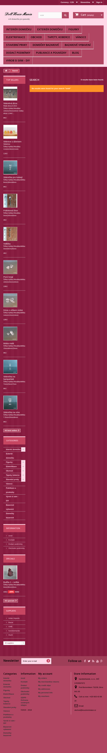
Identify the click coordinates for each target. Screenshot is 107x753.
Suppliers (11, 610)
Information (13, 528)
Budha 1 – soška (11, 582)
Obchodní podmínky (16, 548)
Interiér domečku (18, 29)
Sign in (99, 2)
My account (45, 673)
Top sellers (12, 80)
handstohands (14, 631)
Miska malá (8, 343)
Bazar (10, 622)
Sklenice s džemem (12, 141)
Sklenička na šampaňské (9, 377)
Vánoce (81, 37)
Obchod (36, 37)
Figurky (73, 29)
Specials (10, 558)
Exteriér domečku (50, 29)
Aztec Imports (14, 618)
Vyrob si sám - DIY (18, 60)
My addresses (44, 689)
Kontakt (11, 540)
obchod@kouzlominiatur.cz (85, 710)
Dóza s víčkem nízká (13, 310)
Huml (10, 635)
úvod (10, 536)
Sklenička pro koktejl (12, 177)
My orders (42, 678)
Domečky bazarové (46, 45)
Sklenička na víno (11, 412)
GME (10, 627)
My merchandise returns (48, 682)
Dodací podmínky (18, 52)
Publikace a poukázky (51, 52)
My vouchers (43, 696)
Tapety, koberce (59, 37)
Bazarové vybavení (78, 45)
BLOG (75, 52)
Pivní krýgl (8, 277)
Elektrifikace (15, 37)
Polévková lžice (10, 210)
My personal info (45, 693)
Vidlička (6, 244)
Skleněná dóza (10, 103)
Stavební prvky (16, 45)
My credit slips (44, 685)
